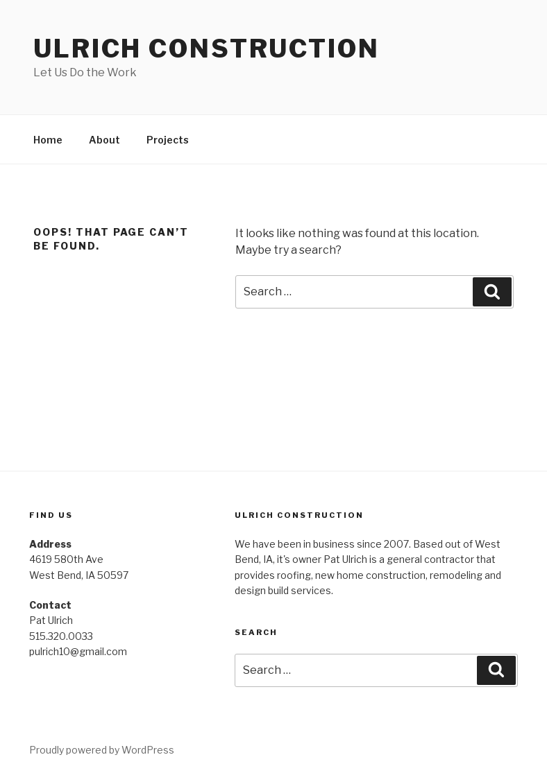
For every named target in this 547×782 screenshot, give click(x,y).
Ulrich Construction (206, 48)
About (104, 140)
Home (47, 140)
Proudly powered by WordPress (101, 750)
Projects (167, 140)
